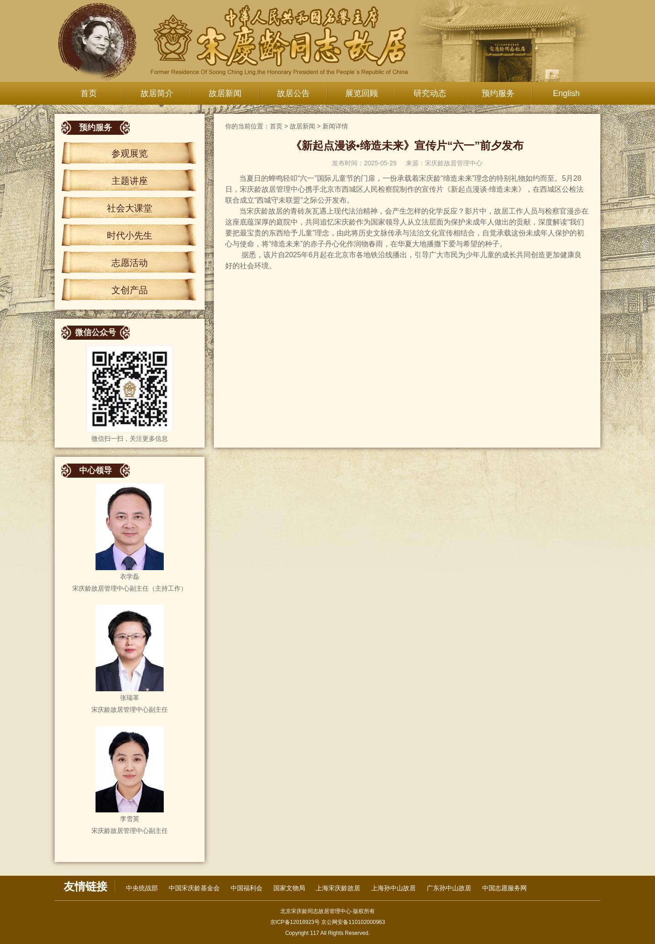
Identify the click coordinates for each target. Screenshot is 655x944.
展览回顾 (361, 93)
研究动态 (429, 93)
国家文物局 (289, 888)
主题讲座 (129, 181)
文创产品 (129, 290)
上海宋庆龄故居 (338, 888)
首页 (89, 93)
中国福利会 (246, 888)
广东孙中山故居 (449, 888)
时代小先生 (129, 235)
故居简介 (157, 93)
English (566, 93)
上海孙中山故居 (393, 888)
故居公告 (293, 93)
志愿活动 (129, 263)
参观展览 (129, 153)
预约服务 (498, 93)
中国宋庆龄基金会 (194, 888)
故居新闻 (225, 93)
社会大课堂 (129, 208)
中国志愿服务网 (504, 888)
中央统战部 (142, 888)
